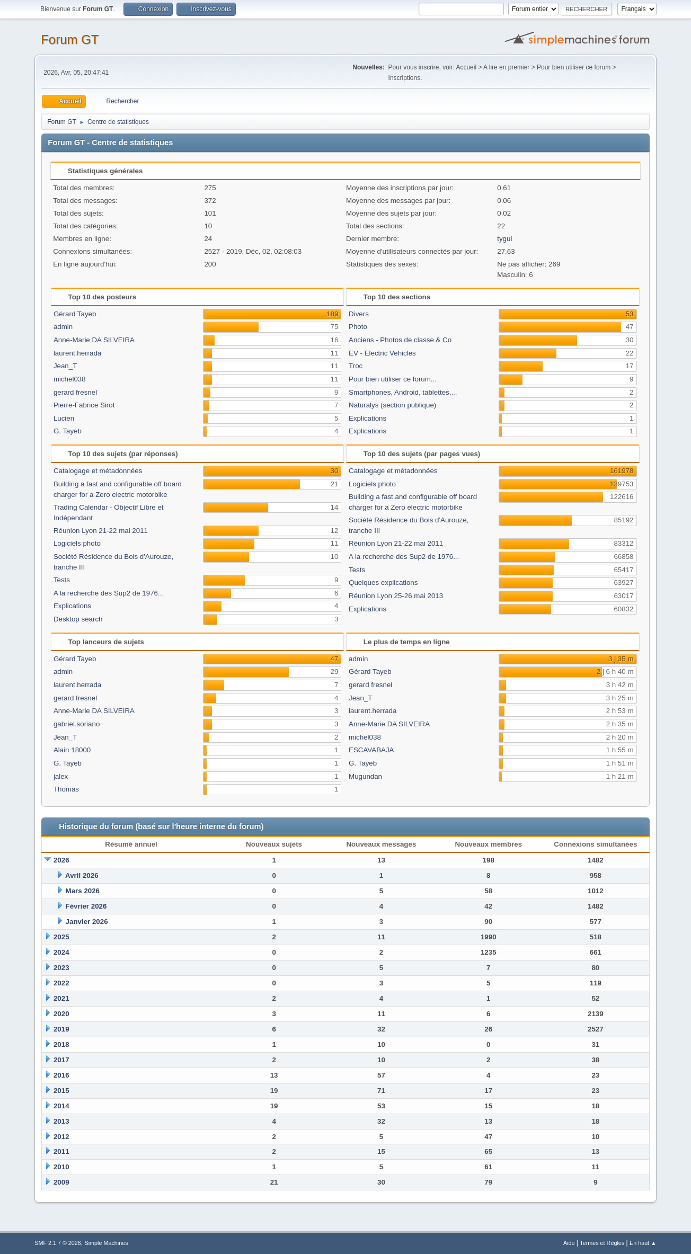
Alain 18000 (72, 750)
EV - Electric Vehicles (382, 353)
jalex (61, 776)
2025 (61, 937)
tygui (504, 239)
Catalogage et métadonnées (98, 471)
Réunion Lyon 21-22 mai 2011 (101, 531)
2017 (61, 1060)
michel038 (70, 379)
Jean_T (65, 366)
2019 (61, 1029)
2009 (61, 1182)
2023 (61, 968)
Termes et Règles (602, 1243)
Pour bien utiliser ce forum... (393, 379)
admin (63, 327)
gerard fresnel (75, 392)
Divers (359, 314)
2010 (61, 1167)
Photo (358, 327)
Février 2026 (86, 906)
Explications (367, 418)
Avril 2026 (82, 875)
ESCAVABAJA (371, 750)
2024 (61, 952)
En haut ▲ (643, 1243)
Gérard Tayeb (75, 314)
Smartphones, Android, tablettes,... (403, 392)
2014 (61, 1106)
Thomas (66, 789)
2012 (61, 1137)
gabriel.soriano (77, 724)
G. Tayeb (68, 431)
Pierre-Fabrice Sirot (84, 405)
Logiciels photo (77, 543)
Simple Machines (106, 1243)
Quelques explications (383, 582)
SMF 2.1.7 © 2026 (57, 1243)
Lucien (64, 418)
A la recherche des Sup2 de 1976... (109, 593)
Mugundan (365, 776)
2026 (61, 860)
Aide (569, 1243)
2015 (61, 1091)
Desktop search (78, 619)
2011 (61, 1151)
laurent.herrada (77, 353)
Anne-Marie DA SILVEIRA (94, 340)
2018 (61, 1044)
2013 (61, 1121)
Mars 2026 (83, 891)
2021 (61, 998)
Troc (355, 366)
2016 (61, 1075)
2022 (61, 983)
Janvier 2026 (87, 922)
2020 (61, 1014)
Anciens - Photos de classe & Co (400, 340)
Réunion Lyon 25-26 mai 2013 (396, 596)
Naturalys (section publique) (392, 405)
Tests (62, 580)
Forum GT (70, 39)
